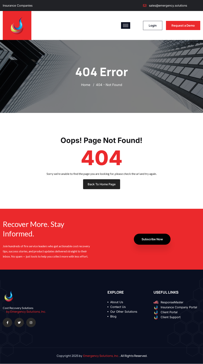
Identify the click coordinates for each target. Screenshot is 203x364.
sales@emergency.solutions (168, 5)
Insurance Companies (17, 5)
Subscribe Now (152, 239)
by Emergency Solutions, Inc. (26, 312)
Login (153, 25)
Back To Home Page (102, 184)
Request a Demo (183, 25)
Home (86, 85)
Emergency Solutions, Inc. (101, 356)
